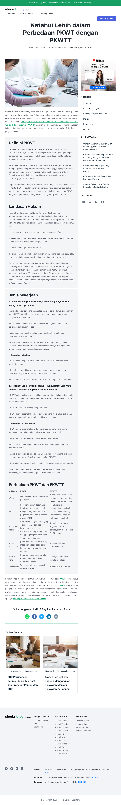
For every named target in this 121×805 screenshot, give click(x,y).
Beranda (11, 13)
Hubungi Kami (82, 724)
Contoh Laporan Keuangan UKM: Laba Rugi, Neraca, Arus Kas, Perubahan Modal (97, 147)
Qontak (86, 129)
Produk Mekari (26, 13)
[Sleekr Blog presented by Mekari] (60, 9)
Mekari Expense (62, 740)
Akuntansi (87, 103)
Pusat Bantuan (82, 727)
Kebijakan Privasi (83, 730)
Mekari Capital (61, 750)
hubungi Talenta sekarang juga (27, 598)
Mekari (86, 119)
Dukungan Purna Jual (41, 722)
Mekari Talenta (61, 724)
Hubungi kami (106, 18)
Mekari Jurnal (61, 721)
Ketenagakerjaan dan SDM (80, 47)
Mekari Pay (60, 747)
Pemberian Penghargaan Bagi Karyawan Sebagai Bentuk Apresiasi (96, 168)
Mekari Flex (60, 734)
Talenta (61, 585)
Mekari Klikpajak (62, 727)
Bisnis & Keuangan (91, 108)
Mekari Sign (60, 737)
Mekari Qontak (61, 730)
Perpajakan (88, 124)
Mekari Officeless (62, 744)
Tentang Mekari (83, 721)
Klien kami (38, 727)
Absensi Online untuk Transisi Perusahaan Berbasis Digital (96, 185)
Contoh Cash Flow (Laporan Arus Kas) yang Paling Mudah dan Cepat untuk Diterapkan (98, 157)
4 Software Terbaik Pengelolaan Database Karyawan (97, 177)
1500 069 (93, 777)
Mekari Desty (61, 753)
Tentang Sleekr (46, 13)
